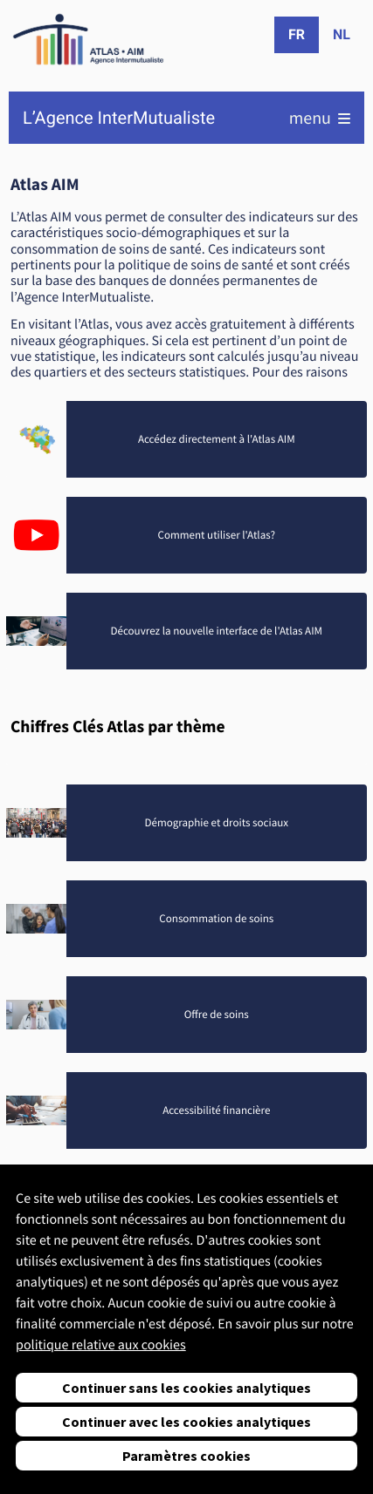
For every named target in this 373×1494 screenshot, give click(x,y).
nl (341, 34)
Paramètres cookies (186, 1455)
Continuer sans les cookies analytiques (186, 1387)
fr (296, 34)
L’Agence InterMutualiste (119, 118)
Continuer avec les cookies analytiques (186, 1421)
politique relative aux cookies (101, 1345)
